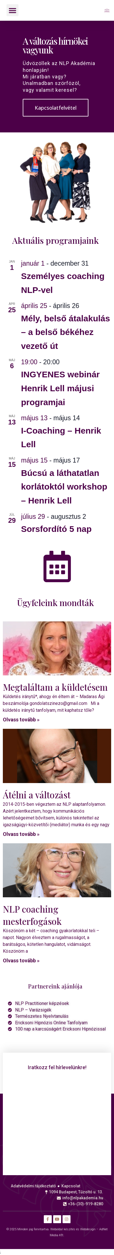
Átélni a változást (37, 795)
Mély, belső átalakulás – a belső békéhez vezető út (65, 332)
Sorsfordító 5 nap (56, 529)
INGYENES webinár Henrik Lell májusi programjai (60, 388)
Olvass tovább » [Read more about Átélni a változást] (21, 834)
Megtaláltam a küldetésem (55, 687)
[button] (12, 10)
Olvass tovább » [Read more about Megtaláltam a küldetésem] (21, 720)
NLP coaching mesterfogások (32, 915)
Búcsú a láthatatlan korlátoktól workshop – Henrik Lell (64, 486)
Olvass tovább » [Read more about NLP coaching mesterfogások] (21, 960)
